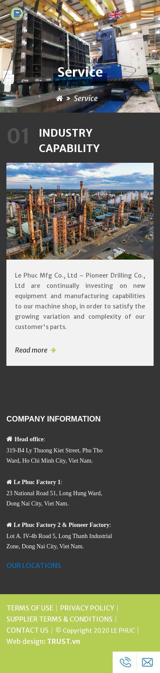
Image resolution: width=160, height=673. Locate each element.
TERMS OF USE (29, 608)
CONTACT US (27, 630)
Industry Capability (52, 141)
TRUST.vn (63, 641)
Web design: (26, 641)
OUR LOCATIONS (33, 565)
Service (86, 98)
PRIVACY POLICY (87, 608)
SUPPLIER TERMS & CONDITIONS (59, 619)
